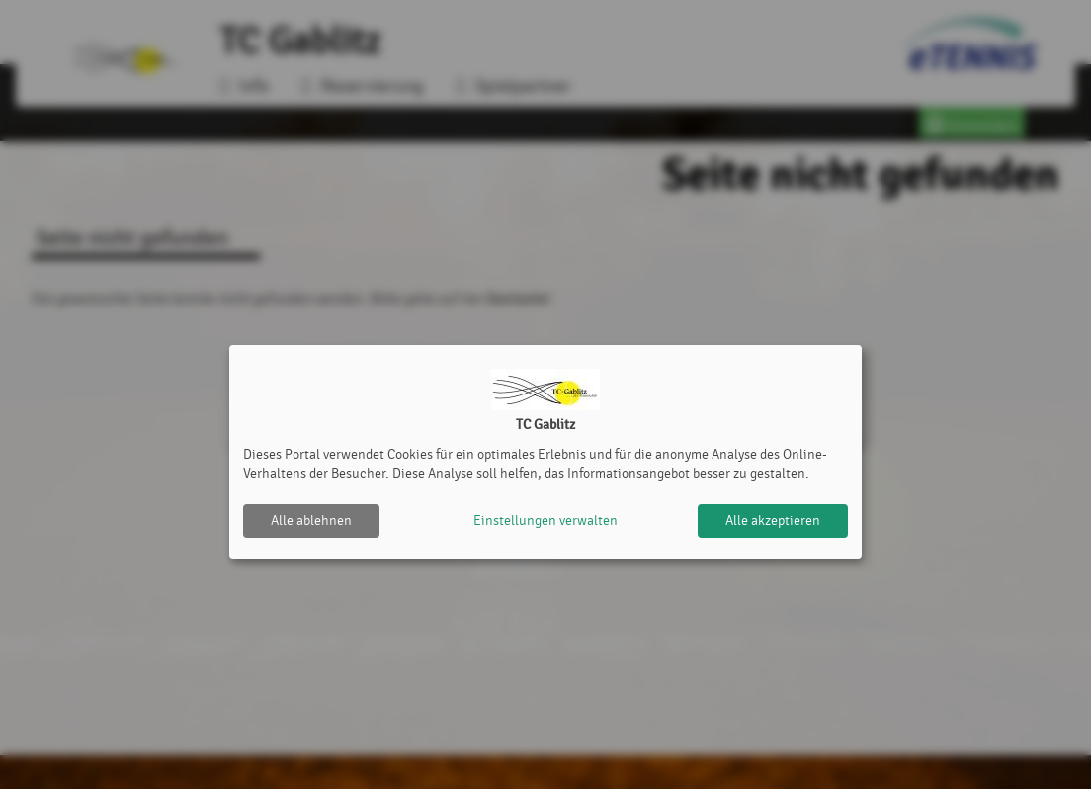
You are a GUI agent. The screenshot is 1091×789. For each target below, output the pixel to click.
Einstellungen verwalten (545, 520)
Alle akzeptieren (772, 520)
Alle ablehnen (311, 520)
